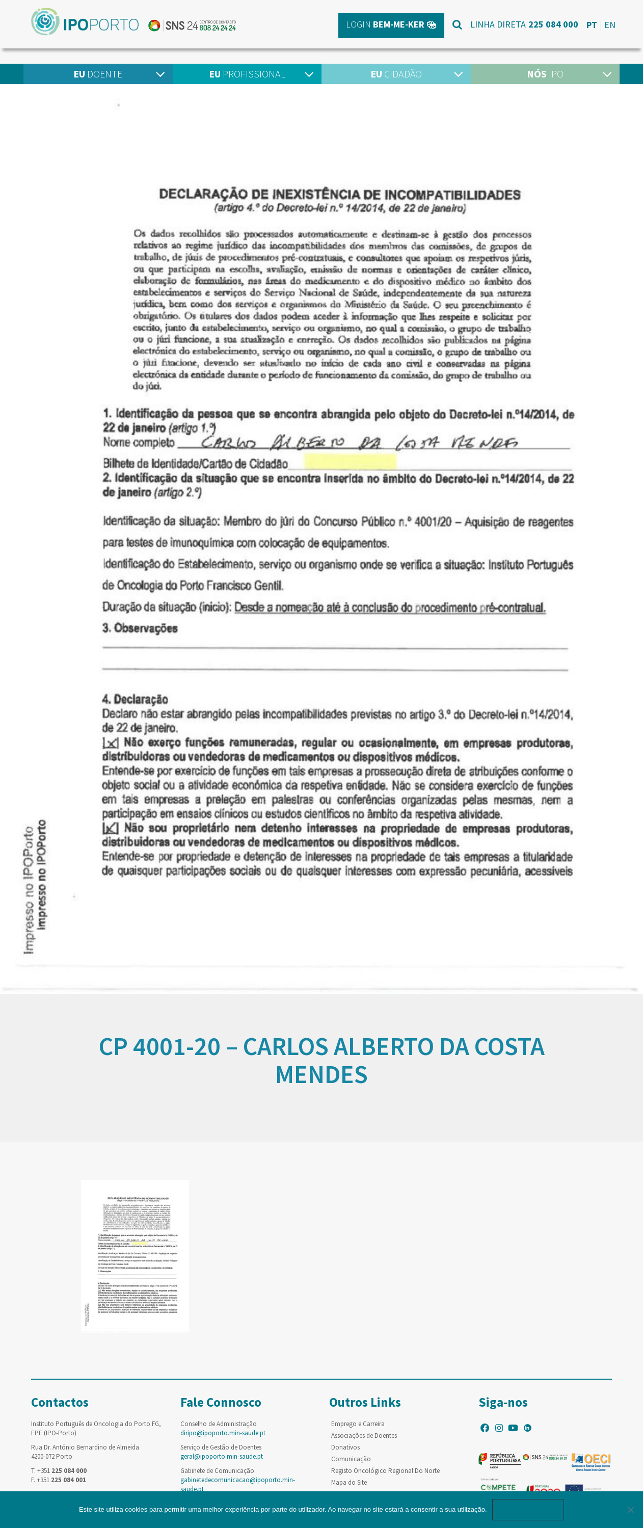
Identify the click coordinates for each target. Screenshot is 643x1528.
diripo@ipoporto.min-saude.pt (222, 1433)
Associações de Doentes (364, 1435)
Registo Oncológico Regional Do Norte (385, 1470)
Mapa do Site (349, 1482)
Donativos (345, 1447)
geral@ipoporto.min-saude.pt (221, 1456)
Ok (528, 1509)
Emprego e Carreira (358, 1423)
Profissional (247, 73)
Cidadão (396, 73)
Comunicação (351, 1459)
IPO (545, 73)
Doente (97, 73)
